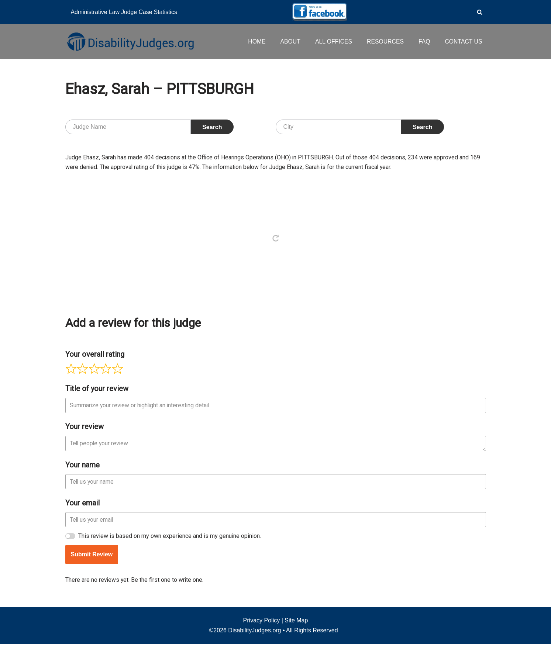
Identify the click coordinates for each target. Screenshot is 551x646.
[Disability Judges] (129, 41)
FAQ (424, 41)
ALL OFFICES (332, 41)
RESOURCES (384, 41)
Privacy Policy (261, 622)
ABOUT (288, 41)
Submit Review (92, 556)
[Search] (479, 12)
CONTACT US (463, 41)
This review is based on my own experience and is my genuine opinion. (170, 537)
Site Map (296, 622)
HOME (255, 41)
